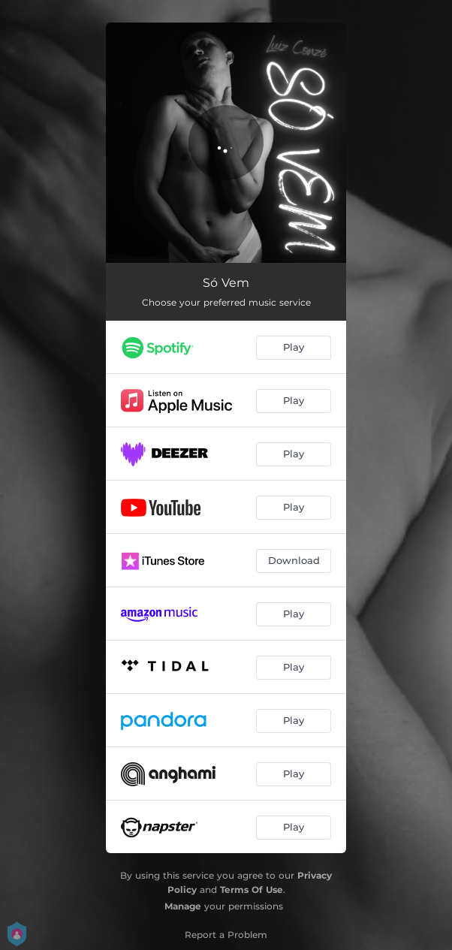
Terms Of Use (251, 889)
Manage (182, 906)
